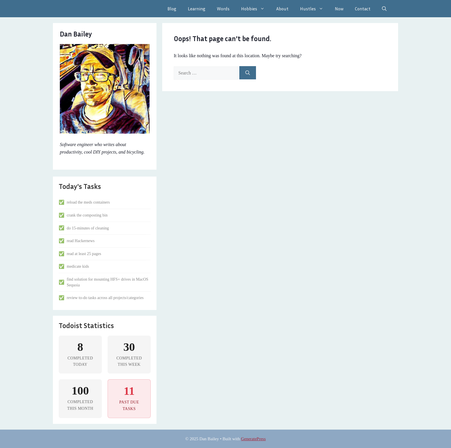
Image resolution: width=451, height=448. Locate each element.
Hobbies (255, 8)
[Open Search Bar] (384, 8)
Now (339, 9)
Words (223, 9)
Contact (362, 9)
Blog (171, 9)
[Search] (247, 72)
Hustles (314, 8)
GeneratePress (253, 438)
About (282, 9)
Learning (196, 9)
